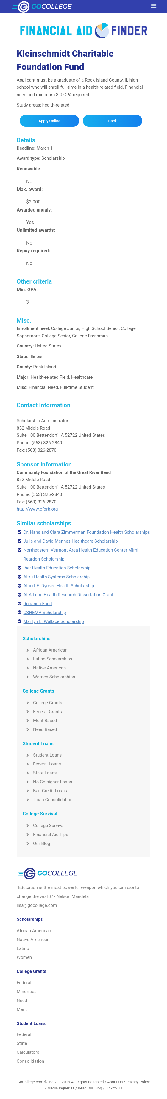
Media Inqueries (60, 1088)
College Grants (42, 702)
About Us (115, 1082)
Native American (44, 668)
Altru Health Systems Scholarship (57, 577)
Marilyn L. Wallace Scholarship (54, 621)
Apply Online (49, 121)
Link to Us (113, 1088)
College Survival (44, 825)
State (22, 1043)
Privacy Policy (138, 1082)
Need (22, 1000)
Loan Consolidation (48, 799)
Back (112, 121)
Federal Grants (42, 711)
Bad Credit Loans (45, 790)
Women (24, 957)
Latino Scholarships (47, 659)
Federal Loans (42, 764)
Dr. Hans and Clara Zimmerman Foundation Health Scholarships (87, 532)
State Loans (40, 773)
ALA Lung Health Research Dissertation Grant (68, 594)
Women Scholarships (49, 677)
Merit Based (40, 720)
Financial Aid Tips (45, 834)
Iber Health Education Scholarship (57, 568)
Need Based (40, 729)
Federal (24, 982)
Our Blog (36, 843)
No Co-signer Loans (47, 782)
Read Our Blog (90, 1088)
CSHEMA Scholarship (45, 612)
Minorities (27, 991)
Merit (22, 1009)
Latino (23, 948)
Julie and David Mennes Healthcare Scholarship (71, 541)
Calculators (28, 1052)
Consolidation (30, 1061)
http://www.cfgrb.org (37, 509)
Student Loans (42, 755)
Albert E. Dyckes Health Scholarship (59, 585)
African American (45, 650)
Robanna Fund (38, 603)
